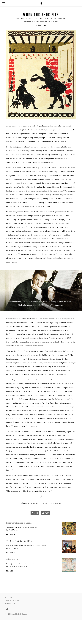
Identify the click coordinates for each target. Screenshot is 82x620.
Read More (10, 534)
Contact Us (9, 598)
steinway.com (10, 603)
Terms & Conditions (12, 600)
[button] (4, 3)
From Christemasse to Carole (19, 523)
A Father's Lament (14, 559)
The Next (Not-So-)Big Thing (19, 541)
